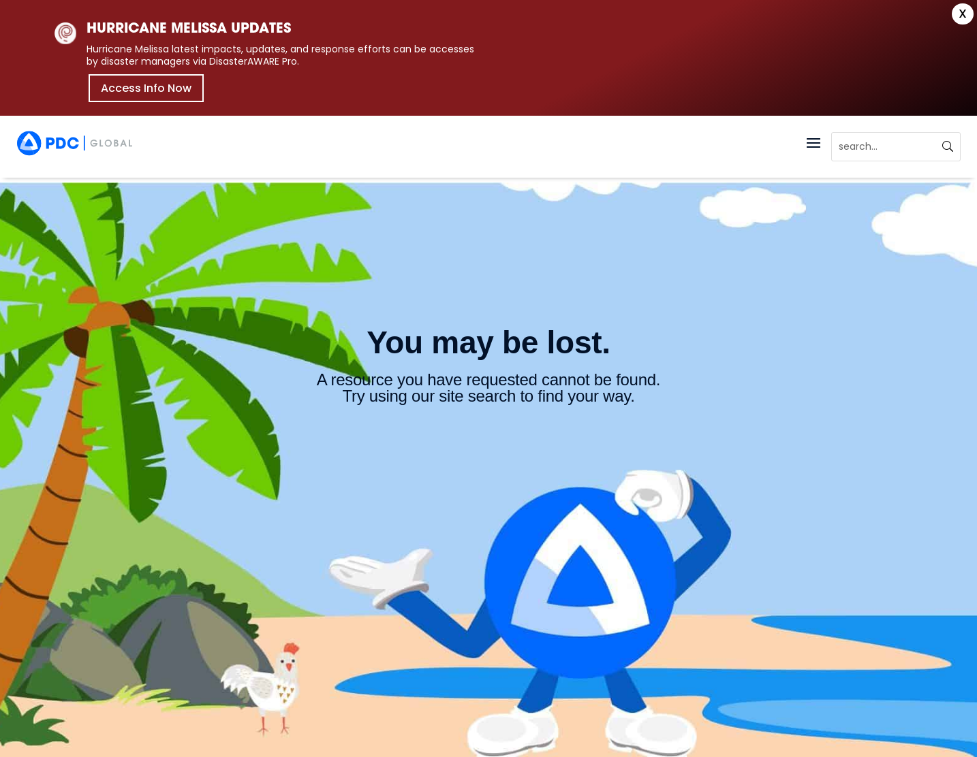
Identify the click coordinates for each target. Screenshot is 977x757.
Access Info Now (146, 88)
